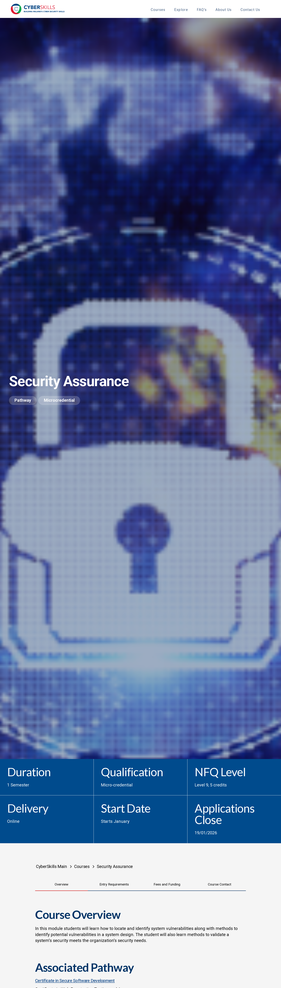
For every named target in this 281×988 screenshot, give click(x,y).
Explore (181, 10)
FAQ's (202, 10)
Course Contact (219, 884)
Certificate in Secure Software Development (75, 980)
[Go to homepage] (37, 9)
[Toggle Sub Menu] (168, 9)
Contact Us (250, 10)
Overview (61, 884)
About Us (223, 10)
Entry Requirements (114, 884)
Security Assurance (115, 866)
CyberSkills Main (51, 866)
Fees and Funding (167, 884)
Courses (158, 10)
